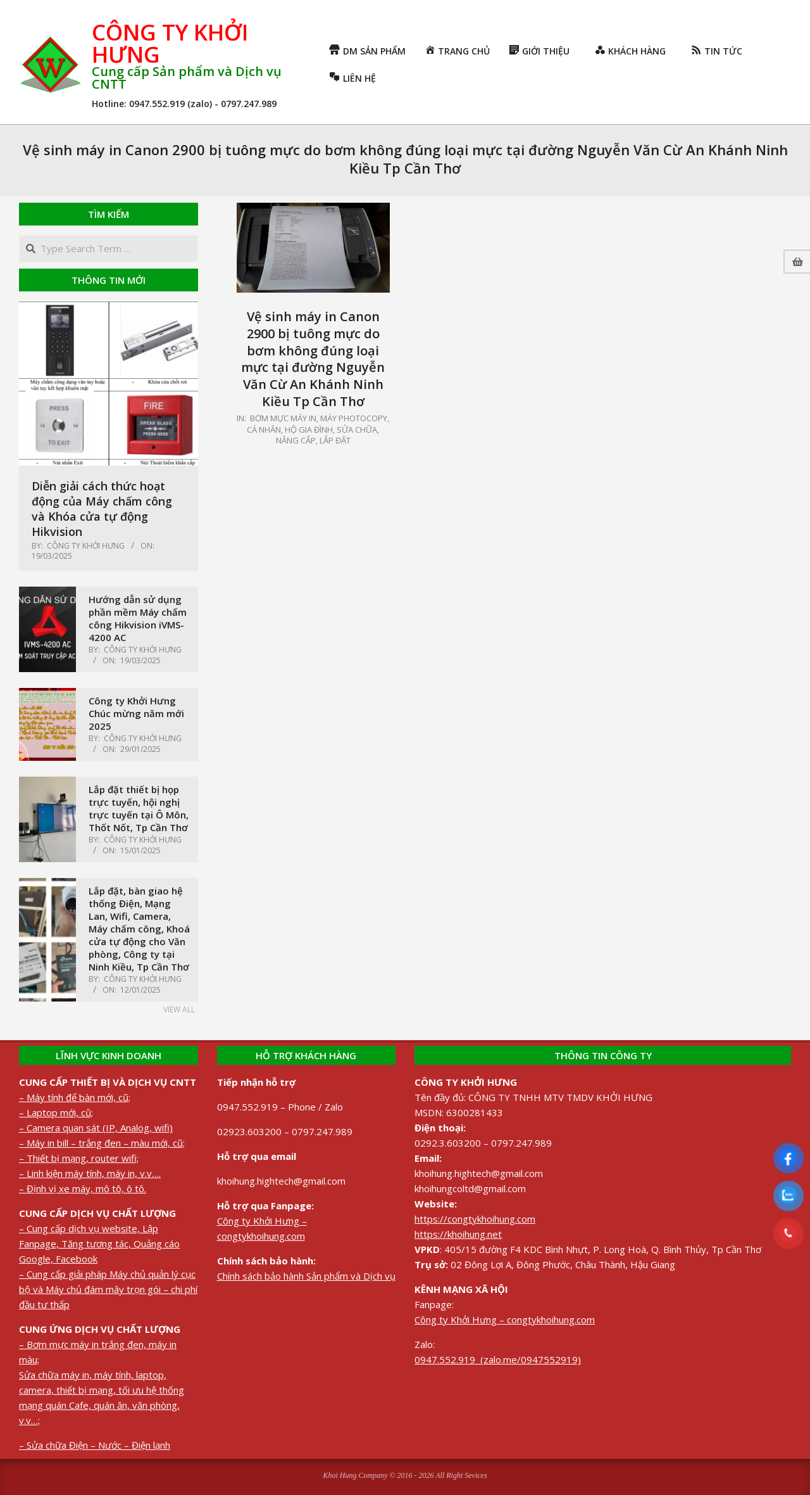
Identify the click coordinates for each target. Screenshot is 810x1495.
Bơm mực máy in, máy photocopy (318, 418)
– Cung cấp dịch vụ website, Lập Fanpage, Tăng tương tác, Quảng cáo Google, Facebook (99, 1243)
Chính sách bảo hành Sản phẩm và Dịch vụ (306, 1275)
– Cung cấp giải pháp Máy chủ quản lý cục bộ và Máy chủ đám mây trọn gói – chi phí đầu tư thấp (108, 1289)
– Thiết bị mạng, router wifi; (79, 1158)
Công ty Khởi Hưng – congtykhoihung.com (504, 1319)
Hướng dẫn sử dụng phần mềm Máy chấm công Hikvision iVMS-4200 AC (138, 618)
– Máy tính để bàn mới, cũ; (74, 1097)
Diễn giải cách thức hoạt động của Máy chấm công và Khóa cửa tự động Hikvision (102, 508)
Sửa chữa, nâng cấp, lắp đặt (328, 435)
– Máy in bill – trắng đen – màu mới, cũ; (102, 1142)
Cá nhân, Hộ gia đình (290, 429)
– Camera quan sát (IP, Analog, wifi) (96, 1127)
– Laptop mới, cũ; (56, 1112)
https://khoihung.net (458, 1234)
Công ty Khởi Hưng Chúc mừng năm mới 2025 (136, 713)
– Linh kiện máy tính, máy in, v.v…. (90, 1173)
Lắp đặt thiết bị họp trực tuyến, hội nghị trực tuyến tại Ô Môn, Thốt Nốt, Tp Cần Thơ (139, 808)
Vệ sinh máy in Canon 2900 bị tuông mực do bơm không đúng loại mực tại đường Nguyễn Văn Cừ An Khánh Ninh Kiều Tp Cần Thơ (313, 358)
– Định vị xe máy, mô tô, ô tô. (82, 1188)
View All (179, 1009)
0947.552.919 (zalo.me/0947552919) (497, 1359)
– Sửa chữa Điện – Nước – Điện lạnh (94, 1445)
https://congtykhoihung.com (474, 1218)
